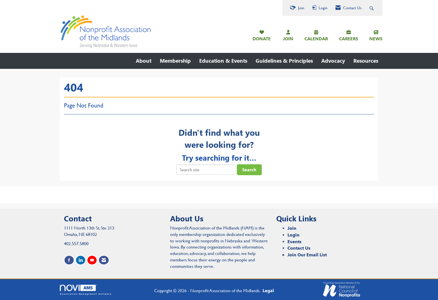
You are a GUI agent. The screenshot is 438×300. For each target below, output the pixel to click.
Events (294, 241)
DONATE (261, 38)
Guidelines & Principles (284, 60)
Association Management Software (86, 290)
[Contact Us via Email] (103, 260)
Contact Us (298, 248)
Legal (268, 290)
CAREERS (348, 38)
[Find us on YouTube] (92, 260)
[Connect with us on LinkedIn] (80, 260)
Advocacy (333, 60)
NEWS (375, 38)
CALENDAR (316, 38)
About (143, 60)
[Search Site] (372, 8)
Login (293, 235)
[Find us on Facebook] (69, 260)
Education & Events (223, 60)
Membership (175, 60)
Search (249, 169)
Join (291, 228)
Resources (365, 60)
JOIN (288, 38)
